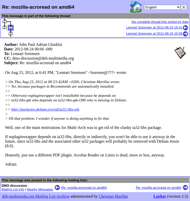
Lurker (159, 196)
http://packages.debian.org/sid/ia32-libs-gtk (45, 109)
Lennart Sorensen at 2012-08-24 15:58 (157, 33)
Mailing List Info (13, 189)
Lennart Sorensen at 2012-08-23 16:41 (157, 27)
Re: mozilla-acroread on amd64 (84, 188)
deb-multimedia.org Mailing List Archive (36, 196)
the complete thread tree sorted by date (160, 22)
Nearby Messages (40, 189)
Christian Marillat (113, 196)
